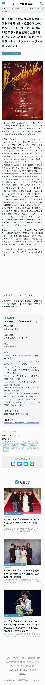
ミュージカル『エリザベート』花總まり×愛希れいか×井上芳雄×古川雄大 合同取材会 (21, 573)
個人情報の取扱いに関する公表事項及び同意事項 (22, 662)
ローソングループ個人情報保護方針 (22, 666)
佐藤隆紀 (6, 451)
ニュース (6, 54)
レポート (8, 514)
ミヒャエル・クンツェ (30, 442)
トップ (7, 658)
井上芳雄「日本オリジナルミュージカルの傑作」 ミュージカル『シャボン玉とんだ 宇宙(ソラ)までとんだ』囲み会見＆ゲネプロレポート (22, 626)
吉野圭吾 (6, 448)
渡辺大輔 (14, 448)
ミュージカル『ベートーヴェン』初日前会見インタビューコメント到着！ (21, 522)
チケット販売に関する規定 (30, 658)
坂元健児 (21, 448)
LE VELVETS (15, 445)
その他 (4, 12)
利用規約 (16, 658)
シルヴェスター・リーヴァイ (12, 442)
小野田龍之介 (32, 445)
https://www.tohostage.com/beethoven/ (21, 422)
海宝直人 (24, 445)
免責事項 (33, 670)
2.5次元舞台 (28, 9)
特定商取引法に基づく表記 (18, 670)
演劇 (3, 9)
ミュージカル (15, 9)
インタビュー (9, 565)
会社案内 (22, 674)
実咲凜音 (36, 448)
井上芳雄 (29, 448)
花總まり (6, 445)
